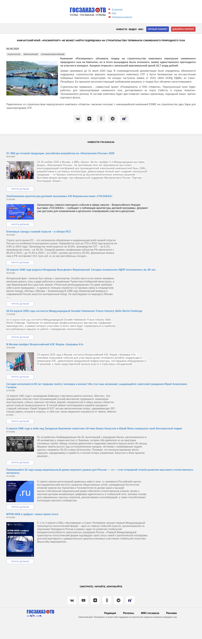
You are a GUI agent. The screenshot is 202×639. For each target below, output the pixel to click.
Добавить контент (183, 29)
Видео (133, 29)
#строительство (14, 54)
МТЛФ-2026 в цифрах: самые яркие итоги (32, 514)
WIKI (140, 29)
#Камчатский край (31, 54)
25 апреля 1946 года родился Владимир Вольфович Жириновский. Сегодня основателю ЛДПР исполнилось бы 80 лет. (81, 269)
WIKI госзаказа (150, 613)
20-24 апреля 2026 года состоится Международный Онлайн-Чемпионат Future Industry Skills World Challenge (74, 311)
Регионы (128, 613)
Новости (121, 29)
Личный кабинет (157, 29)
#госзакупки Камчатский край (52, 54)
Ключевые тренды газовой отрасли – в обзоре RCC (38, 231)
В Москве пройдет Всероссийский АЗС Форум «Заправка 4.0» (45, 344)
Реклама (171, 613)
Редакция (110, 613)
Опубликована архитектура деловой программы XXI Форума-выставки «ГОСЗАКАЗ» (59, 196)
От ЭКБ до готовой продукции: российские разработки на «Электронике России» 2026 (60, 153)
